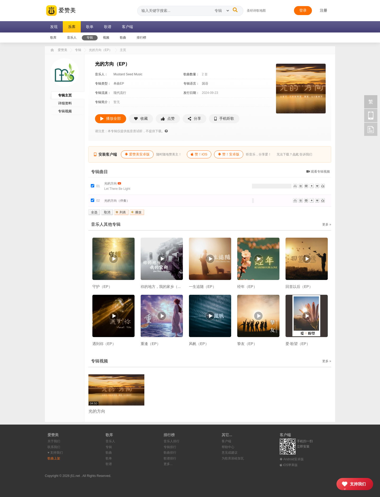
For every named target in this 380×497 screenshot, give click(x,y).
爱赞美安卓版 (137, 154)
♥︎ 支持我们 (55, 452)
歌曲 (109, 452)
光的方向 (110, 183)
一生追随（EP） (202, 286)
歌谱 (109, 464)
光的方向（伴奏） (117, 201)
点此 (295, 154)
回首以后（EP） (299, 286)
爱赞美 (61, 10)
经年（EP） (247, 286)
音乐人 (110, 441)
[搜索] (235, 9)
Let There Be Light (117, 189)
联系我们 (54, 447)
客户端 (226, 441)
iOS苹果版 (289, 465)
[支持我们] (354, 484)
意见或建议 (230, 452)
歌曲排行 (170, 452)
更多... (168, 464)
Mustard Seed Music (127, 74)
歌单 (109, 458)
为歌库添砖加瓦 (233, 458)
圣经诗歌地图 (256, 10)
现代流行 (119, 93)
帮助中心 (228, 447)
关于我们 (54, 441)
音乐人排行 (171, 441)
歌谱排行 (170, 458)
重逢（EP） (150, 344)
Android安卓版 (292, 459)
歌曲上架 (54, 458)
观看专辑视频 (318, 171)
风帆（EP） (199, 344)
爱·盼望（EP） (298, 344)
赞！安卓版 (228, 154)
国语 (205, 83)
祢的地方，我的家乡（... (161, 286)
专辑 (78, 50)
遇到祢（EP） (104, 344)
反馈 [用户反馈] (370, 129)
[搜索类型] (221, 10)
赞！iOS (199, 154)
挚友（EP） (247, 344)
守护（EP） (102, 286)
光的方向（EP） (100, 50)
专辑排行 (170, 447)
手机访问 (370, 115)
